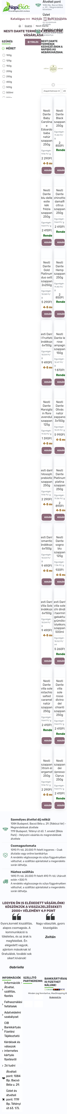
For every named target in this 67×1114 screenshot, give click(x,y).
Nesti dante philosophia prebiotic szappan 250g (46, 478)
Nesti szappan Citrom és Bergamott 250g (46, 768)
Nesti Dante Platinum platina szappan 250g (60, 480)
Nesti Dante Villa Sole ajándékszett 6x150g (46, 607)
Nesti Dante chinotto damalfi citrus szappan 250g (59, 202)
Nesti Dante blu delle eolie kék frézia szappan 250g (46, 203)
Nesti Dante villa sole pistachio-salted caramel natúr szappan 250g (46, 696)
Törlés (34, 42)
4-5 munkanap (47, 163)
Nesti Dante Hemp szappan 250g (59, 270)
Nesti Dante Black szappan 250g (59, 118)
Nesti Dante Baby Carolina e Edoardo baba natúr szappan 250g (46, 127)
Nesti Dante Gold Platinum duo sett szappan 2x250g (47, 274)
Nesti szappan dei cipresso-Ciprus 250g (59, 770)
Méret (11, 48)
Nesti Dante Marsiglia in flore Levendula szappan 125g (47, 413)
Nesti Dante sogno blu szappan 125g (59, 547)
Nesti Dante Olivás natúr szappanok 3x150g (60, 411)
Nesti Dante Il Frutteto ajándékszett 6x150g (46, 339)
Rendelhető (60, 150)
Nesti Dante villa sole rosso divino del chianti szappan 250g (59, 697)
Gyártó (28, 26)
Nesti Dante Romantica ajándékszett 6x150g (46, 543)
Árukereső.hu (55, 997)
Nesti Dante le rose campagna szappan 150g (60, 343)
